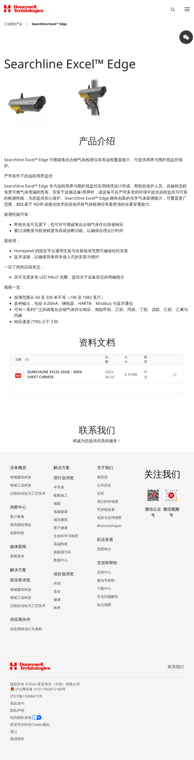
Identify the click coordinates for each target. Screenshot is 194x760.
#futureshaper (109, 525)
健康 (57, 599)
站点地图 (104, 604)
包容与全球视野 (109, 517)
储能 (57, 503)
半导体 (59, 487)
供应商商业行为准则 (26, 628)
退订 (13, 731)
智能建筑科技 (20, 477)
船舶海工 (61, 495)
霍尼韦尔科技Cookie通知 (30, 724)
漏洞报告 (17, 738)
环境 (57, 583)
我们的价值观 (107, 501)
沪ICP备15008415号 (26, 696)
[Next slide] (169, 128)
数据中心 (61, 560)
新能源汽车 (62, 552)
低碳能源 (61, 511)
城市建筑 (61, 519)
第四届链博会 (20, 524)
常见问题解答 (107, 596)
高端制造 (61, 543)
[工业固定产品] (16, 24)
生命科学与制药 (66, 535)
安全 (57, 591)
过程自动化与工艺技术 (27, 493)
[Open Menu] (187, 9)
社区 (100, 493)
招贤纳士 (104, 548)
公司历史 (104, 485)
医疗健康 (61, 527)
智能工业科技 (20, 485)
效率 (57, 607)
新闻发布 (17, 556)
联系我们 (176, 666)
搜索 (173, 10)
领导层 (102, 477)
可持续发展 (106, 509)
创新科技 (17, 532)
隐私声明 (17, 710)
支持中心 (104, 572)
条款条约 (17, 703)
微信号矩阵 (106, 580)
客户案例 (17, 516)
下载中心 (104, 588)
